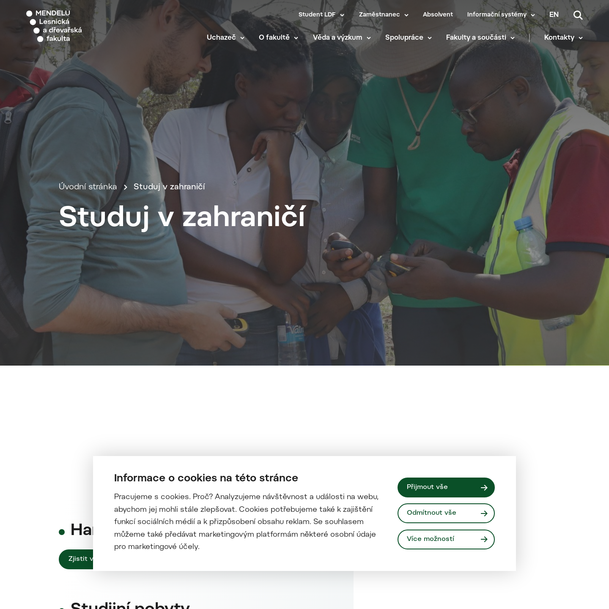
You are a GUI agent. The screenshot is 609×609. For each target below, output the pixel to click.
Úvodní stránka (88, 187)
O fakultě (274, 38)
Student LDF (317, 15)
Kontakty (559, 38)
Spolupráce (404, 38)
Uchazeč (221, 38)
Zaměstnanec (379, 15)
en (554, 15)
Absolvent (438, 15)
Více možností (430, 539)
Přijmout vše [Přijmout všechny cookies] (427, 487)
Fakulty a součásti (476, 38)
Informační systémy (497, 15)
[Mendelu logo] (76, 26)
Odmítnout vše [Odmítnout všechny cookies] (431, 513)
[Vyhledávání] (578, 15)
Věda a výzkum (337, 38)
